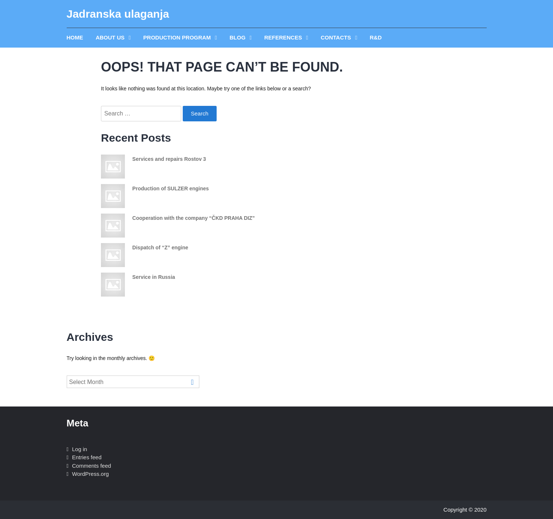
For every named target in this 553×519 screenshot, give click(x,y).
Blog (238, 37)
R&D (376, 37)
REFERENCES (284, 37)
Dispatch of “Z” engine (160, 247)
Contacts (336, 37)
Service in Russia (153, 277)
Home (75, 37)
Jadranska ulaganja (118, 14)
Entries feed (87, 457)
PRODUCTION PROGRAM (178, 37)
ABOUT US (111, 37)
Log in (79, 449)
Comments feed (91, 466)
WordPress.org (90, 474)
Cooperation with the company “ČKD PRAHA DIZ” (193, 218)
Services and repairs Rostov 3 (169, 159)
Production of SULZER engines (170, 188)
